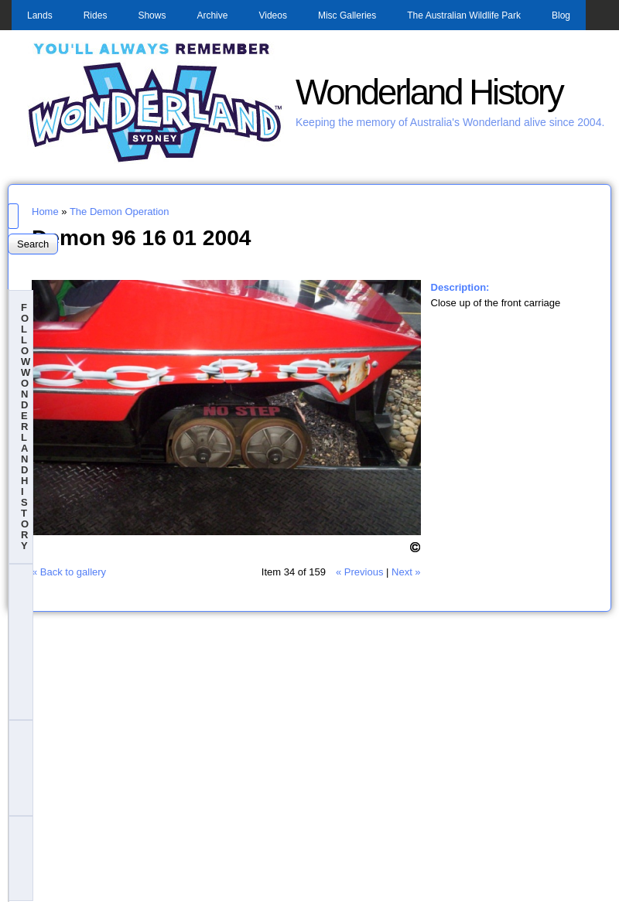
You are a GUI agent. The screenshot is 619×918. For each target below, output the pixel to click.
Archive (212, 15)
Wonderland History (429, 92)
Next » (406, 572)
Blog (561, 15)
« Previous (359, 572)
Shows (152, 15)
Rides (96, 15)
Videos (272, 15)
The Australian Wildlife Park (464, 15)
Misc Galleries (347, 15)
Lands (40, 15)
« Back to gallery (69, 572)
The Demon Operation (119, 211)
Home (45, 211)
